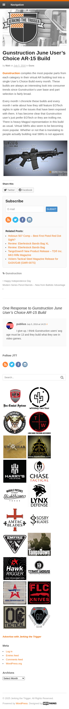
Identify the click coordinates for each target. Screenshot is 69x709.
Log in (9, 651)
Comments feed (14, 659)
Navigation (17, 4)
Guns (31, 65)
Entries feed (12, 655)
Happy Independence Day (17, 281)
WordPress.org (14, 663)
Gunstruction (14, 273)
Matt (8, 65)
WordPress (22, 703)
